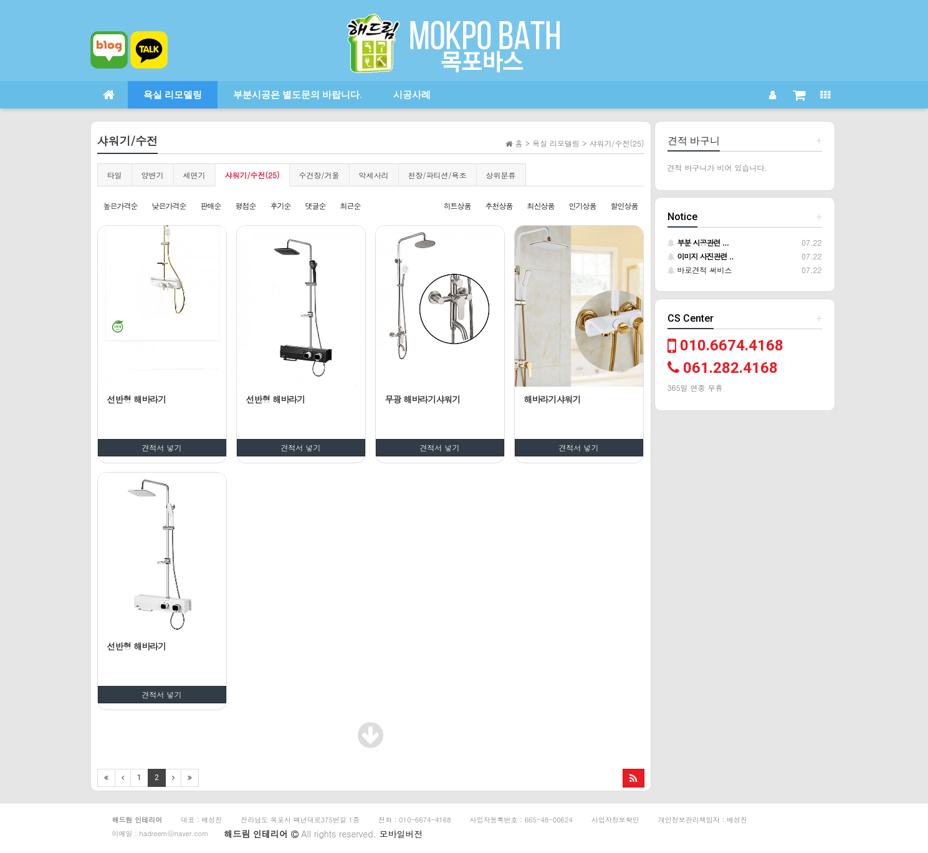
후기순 (280, 205)
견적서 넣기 (162, 447)
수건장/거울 (319, 175)
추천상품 (498, 205)
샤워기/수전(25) (252, 175)
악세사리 (374, 175)
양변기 (152, 175)
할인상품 (624, 205)
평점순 (246, 205)
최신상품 (540, 205)
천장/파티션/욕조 (437, 175)
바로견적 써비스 (699, 269)
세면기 (194, 175)
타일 (114, 175)
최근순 (350, 205)
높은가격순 (120, 205)
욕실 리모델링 (172, 94)
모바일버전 (401, 833)
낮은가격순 (169, 205)
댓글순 (315, 205)
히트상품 (457, 205)
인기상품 (582, 205)
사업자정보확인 (615, 819)
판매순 (211, 205)
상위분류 (501, 175)
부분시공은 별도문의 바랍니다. (297, 94)
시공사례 (412, 94)
